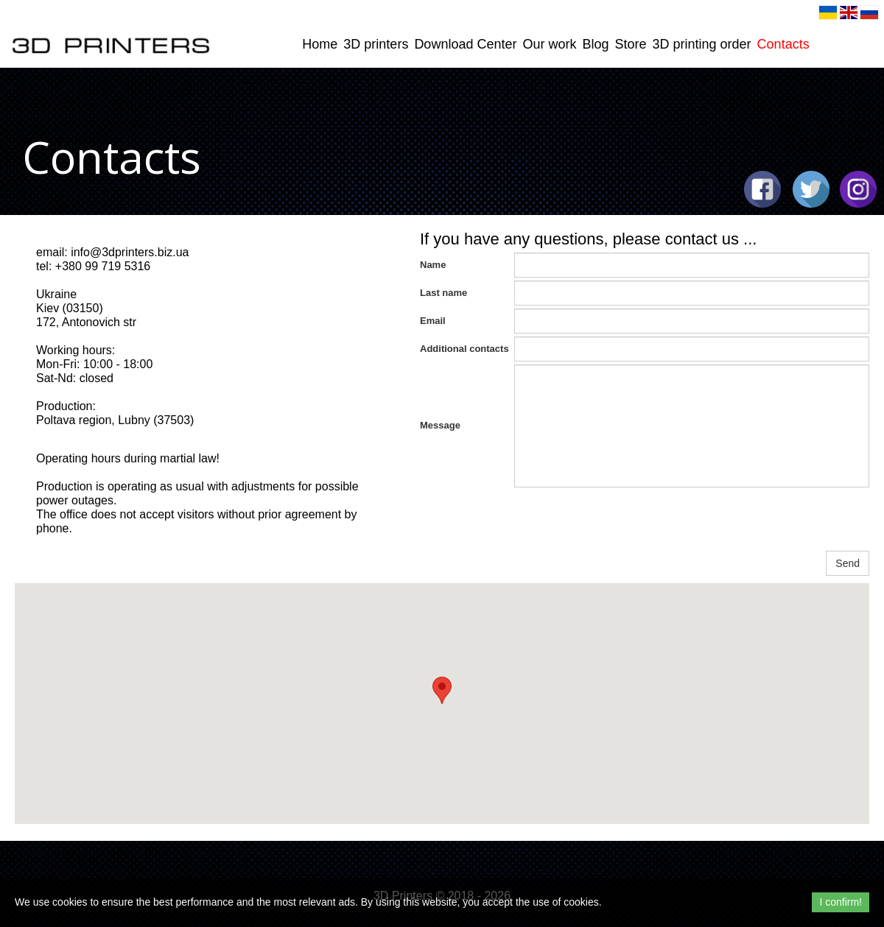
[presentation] (626, 519)
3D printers (375, 44)
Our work (549, 44)
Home (319, 44)
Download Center (465, 44)
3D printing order (702, 44)
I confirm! (840, 902)
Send (847, 563)
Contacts (783, 44)
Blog (595, 44)
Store (631, 44)
